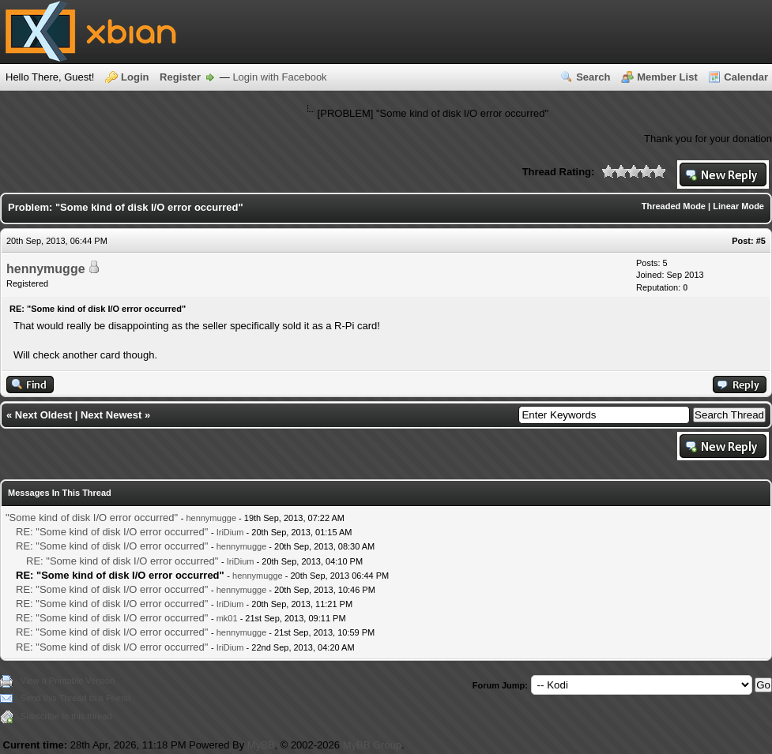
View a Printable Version (68, 680)
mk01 (227, 618)
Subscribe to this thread (66, 716)
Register (180, 77)
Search (593, 77)
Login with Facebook (279, 77)
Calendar (746, 77)
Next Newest (111, 415)
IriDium (230, 532)
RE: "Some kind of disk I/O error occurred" (112, 532)
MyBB (261, 745)
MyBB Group (372, 745)
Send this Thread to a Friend (75, 698)
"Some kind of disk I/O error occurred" (92, 517)
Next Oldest (43, 415)
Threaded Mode (674, 206)
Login (135, 77)
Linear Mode (738, 206)
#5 (761, 241)
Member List (667, 77)
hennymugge (45, 269)
